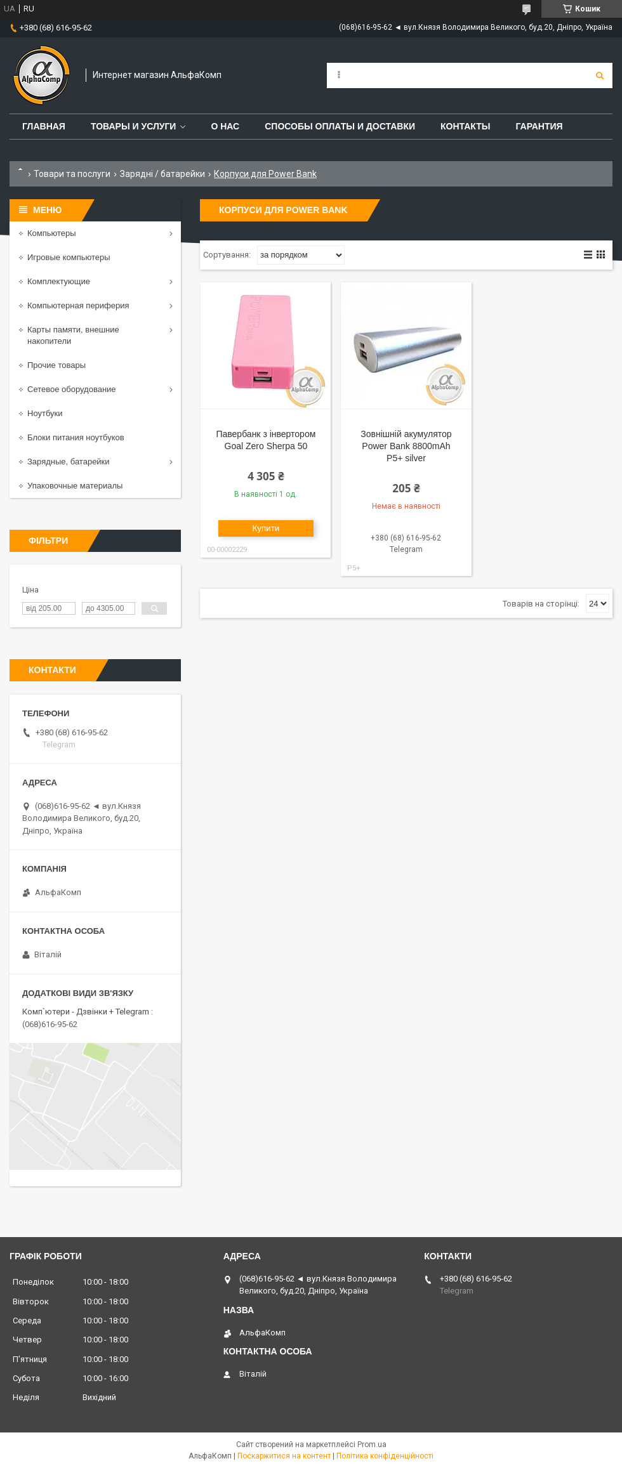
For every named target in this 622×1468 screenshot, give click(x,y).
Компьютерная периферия (78, 305)
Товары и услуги (133, 126)
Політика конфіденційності (384, 1456)
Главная (43, 126)
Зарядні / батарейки (162, 174)
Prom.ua (372, 1444)
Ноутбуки (45, 413)
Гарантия (538, 126)
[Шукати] (599, 75)
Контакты (465, 126)
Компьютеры (51, 233)
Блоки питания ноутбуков (75, 437)
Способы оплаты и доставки (340, 126)
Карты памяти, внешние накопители (73, 335)
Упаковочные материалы (74, 485)
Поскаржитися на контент (284, 1456)
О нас (225, 126)
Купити (266, 528)
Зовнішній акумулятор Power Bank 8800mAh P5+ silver (406, 446)
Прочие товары (56, 365)
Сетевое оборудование (71, 389)
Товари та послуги (72, 174)
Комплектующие (58, 281)
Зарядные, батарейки (68, 461)
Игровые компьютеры (68, 257)
